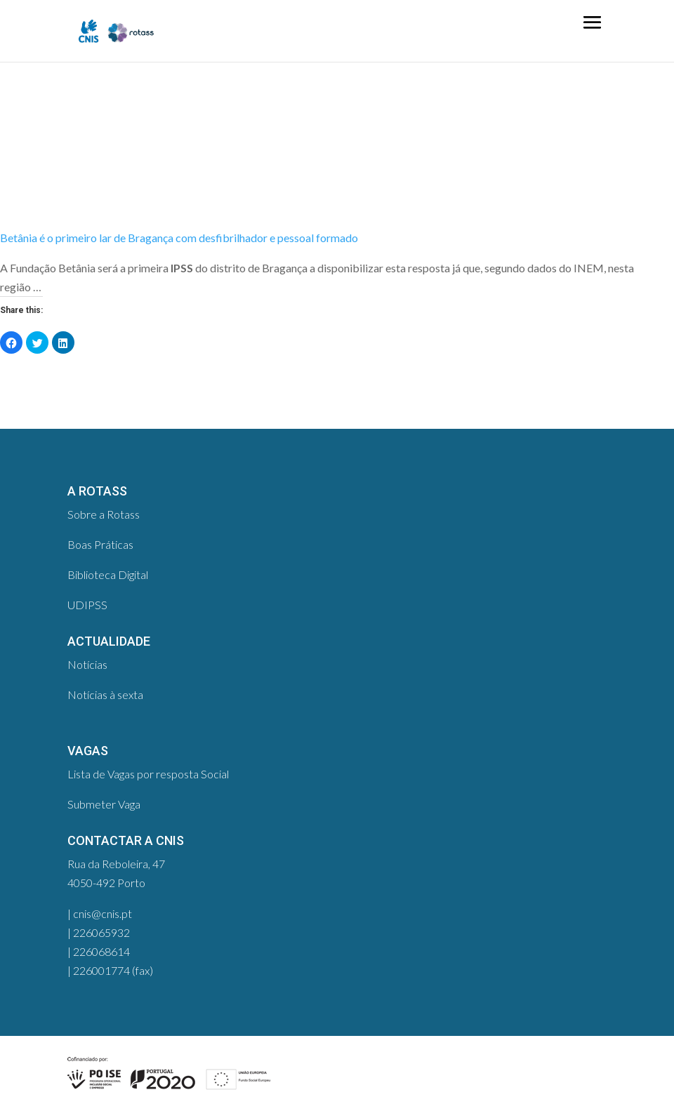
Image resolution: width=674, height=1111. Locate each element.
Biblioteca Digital (107, 574)
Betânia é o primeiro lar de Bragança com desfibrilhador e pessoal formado (179, 237)
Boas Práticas (100, 544)
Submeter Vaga (103, 804)
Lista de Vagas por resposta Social (148, 773)
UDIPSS (87, 604)
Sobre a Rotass (103, 514)
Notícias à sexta (105, 694)
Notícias (87, 664)
